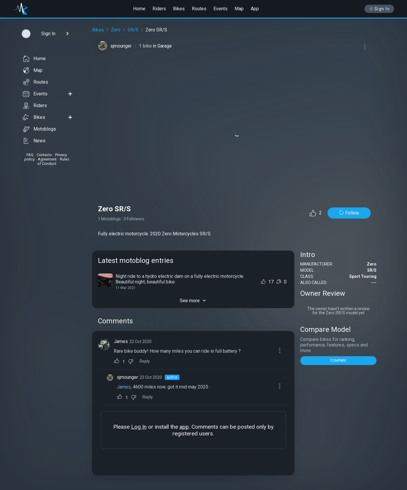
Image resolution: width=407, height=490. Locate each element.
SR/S (133, 30)
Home (139, 8)
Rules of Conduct (53, 161)
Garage (164, 46)
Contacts (44, 155)
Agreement (47, 159)
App (255, 8)
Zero (116, 30)
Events (220, 8)
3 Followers (133, 219)
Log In (139, 426)
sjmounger (121, 46)
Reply (145, 361)
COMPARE (338, 361)
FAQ (29, 155)
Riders (159, 8)
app (184, 426)
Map (239, 8)
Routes (199, 8)
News (34, 141)
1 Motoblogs (109, 219)
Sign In (379, 8)
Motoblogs (39, 129)
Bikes (179, 8)
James (121, 341)
